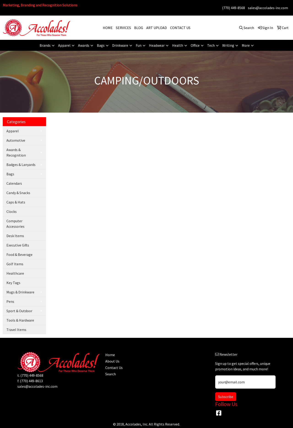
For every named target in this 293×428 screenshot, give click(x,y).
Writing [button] (228, 45)
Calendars (14, 183)
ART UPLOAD (156, 27)
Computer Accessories (15, 224)
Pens (10, 301)
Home (110, 354)
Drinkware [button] (120, 45)
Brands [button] (45, 45)
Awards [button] (83, 45)
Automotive (15, 140)
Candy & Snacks (18, 192)
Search (110, 374)
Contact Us (114, 367)
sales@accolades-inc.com (268, 7)
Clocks (11, 211)
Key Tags (13, 282)
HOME (108, 27)
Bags (10, 174)
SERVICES (123, 27)
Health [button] (177, 45)
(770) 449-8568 (233, 7)
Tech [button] (211, 45)
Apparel (12, 131)
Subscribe (225, 396)
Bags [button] (101, 45)
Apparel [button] (64, 45)
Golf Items (14, 264)
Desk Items (15, 235)
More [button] (246, 45)
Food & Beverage (19, 254)
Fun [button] (138, 45)
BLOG (138, 27)
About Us (112, 361)
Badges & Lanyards (20, 164)
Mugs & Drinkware (20, 292)
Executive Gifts (17, 245)
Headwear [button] (157, 45)
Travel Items (16, 329)
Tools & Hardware (20, 320)
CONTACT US (180, 27)
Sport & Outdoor (19, 311)
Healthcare (15, 273)
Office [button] (195, 45)
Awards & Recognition (16, 152)
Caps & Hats (15, 202)
